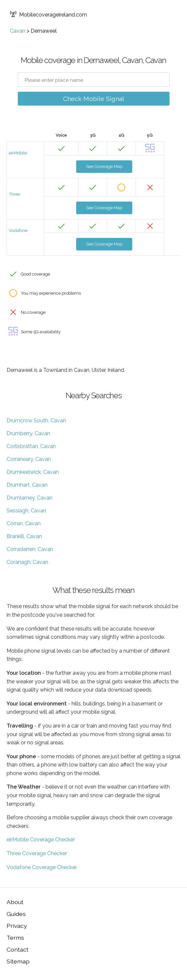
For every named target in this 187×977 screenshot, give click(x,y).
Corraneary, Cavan (29, 459)
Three (14, 194)
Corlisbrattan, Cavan (31, 446)
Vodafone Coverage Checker (42, 867)
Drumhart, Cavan (27, 485)
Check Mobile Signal (93, 98)
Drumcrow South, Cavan (36, 420)
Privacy (17, 925)
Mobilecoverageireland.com (48, 15)
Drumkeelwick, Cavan (33, 472)
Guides (16, 913)
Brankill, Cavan (24, 536)
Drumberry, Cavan (28, 433)
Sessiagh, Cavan (26, 510)
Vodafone (18, 230)
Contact (17, 949)
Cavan (17, 31)
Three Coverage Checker (37, 853)
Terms (15, 937)
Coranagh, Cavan (27, 562)
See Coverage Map (104, 166)
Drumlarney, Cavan (29, 498)
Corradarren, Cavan (30, 549)
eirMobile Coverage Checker (41, 839)
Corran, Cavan (24, 523)
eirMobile (18, 152)
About (15, 901)
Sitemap (18, 961)
